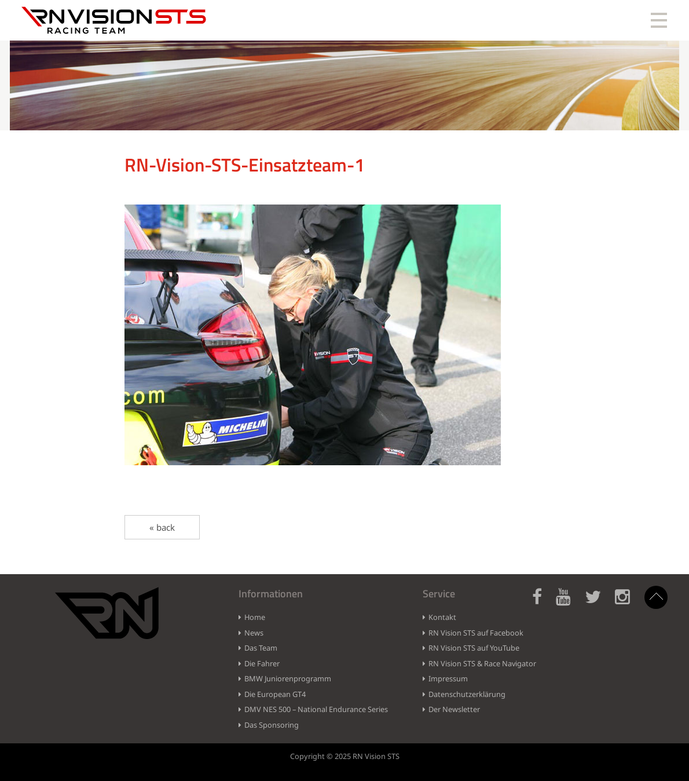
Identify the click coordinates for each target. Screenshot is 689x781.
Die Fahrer (262, 663)
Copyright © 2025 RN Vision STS (345, 756)
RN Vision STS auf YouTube (473, 648)
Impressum (448, 678)
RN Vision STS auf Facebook (475, 632)
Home (254, 617)
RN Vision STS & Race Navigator (482, 663)
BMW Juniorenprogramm (287, 678)
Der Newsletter (454, 709)
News (253, 632)
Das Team (260, 648)
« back (162, 527)
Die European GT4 (275, 694)
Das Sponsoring (271, 725)
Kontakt (442, 617)
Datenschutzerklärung (466, 694)
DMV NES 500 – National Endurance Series (316, 709)
